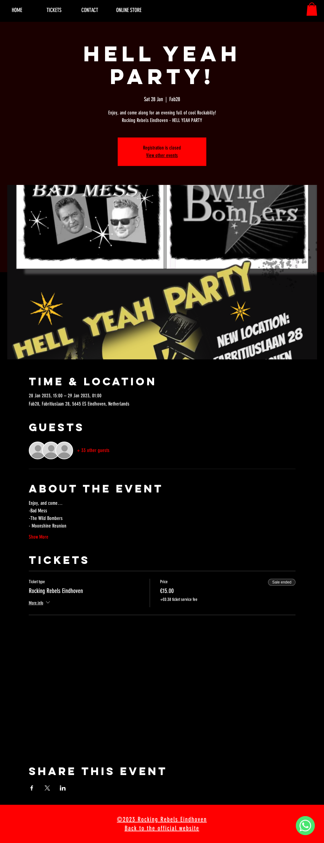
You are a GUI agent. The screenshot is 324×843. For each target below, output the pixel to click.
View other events (162, 155)
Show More (38, 537)
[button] (311, 9)
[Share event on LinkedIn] (63, 788)
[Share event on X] (47, 788)
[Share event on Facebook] (32, 788)
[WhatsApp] (305, 825)
